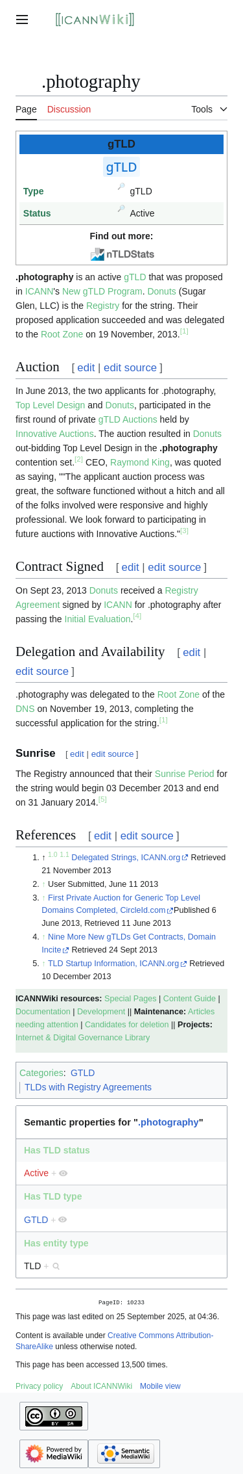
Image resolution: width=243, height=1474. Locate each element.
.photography (188, 448)
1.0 (53, 854)
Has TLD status (57, 1150)
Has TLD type (53, 1196)
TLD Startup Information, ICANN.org (113, 963)
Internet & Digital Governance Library (83, 1037)
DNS (25, 709)
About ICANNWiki (101, 1387)
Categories (41, 1073)
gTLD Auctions (127, 419)
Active (36, 1173)
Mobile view (160, 1387)
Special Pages (130, 998)
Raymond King (140, 462)
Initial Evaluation (98, 619)
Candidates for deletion (127, 1024)
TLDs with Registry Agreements (88, 1087)
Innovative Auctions (55, 433)
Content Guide (189, 998)
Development (101, 1011)
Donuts (161, 291)
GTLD (83, 1073)
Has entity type (56, 1243)
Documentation (43, 1011)
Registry (102, 305)
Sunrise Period (184, 774)
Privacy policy (39, 1387)
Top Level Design (50, 405)
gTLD (135, 277)
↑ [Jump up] (43, 884)
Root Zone (62, 334)
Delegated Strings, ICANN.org (125, 857)
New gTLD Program (102, 291)
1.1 (64, 854)
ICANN (39, 291)
